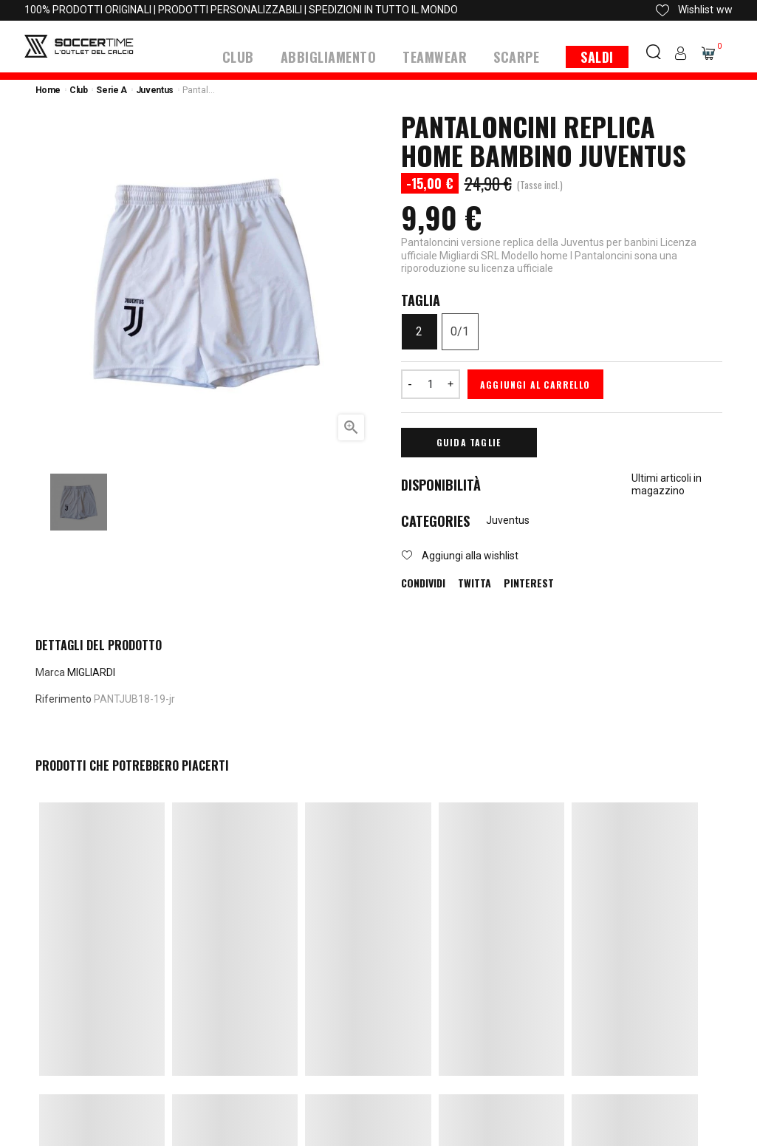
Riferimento (63, 698)
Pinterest (529, 582)
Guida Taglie (468, 441)
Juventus (508, 519)
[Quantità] (430, 383)
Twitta (474, 582)
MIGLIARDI (91, 672)
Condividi (423, 582)
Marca (50, 672)
